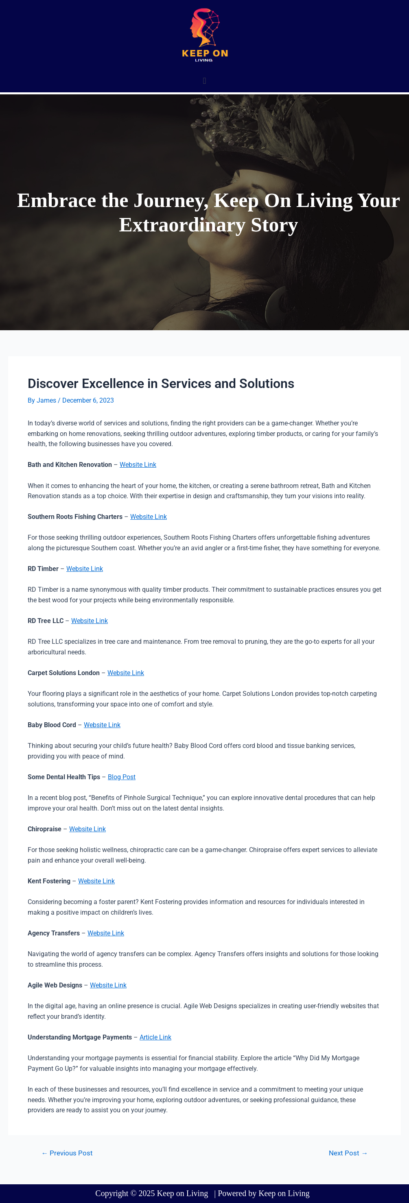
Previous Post (67, 1153)
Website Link (138, 465)
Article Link (155, 1037)
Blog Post (122, 777)
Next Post (348, 1153)
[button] (204, 80)
